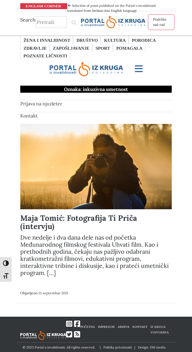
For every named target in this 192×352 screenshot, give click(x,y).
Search (28, 20)
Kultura (115, 40)
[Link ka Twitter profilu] (69, 334)
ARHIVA (123, 326)
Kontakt (29, 116)
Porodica (144, 40)
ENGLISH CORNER (43, 6)
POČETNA (87, 326)
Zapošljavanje (71, 48)
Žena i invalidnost (46, 40)
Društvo (87, 40)
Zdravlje (35, 48)
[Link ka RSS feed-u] (77, 334)
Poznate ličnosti (45, 56)
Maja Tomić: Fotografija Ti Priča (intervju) (78, 222)
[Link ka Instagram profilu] (69, 323)
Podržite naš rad (160, 22)
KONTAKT (139, 326)
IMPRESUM (106, 326)
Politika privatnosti (117, 347)
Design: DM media (152, 347)
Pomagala (129, 48)
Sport (102, 48)
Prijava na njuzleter (41, 104)
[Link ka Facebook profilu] (77, 323)
